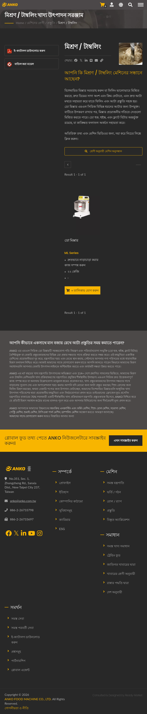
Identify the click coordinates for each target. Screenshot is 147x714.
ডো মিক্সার (71, 240)
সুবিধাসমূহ (65, 510)
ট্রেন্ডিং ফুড (113, 555)
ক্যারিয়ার (64, 519)
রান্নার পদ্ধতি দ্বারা (118, 583)
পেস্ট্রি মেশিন (16, 412)
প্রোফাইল (65, 483)
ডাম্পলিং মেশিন (70, 412)
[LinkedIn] (86, 60)
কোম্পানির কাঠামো (71, 501)
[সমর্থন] (111, 4)
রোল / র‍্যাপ (114, 501)
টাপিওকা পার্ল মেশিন (49, 412)
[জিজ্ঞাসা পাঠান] (102, 4)
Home (20, 23)
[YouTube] (31, 533)
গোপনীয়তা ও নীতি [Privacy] (17, 708)
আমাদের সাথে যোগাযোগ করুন (26, 416)
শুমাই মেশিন (30, 412)
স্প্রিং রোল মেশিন (100, 408)
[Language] (121, 5)
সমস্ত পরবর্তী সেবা (22, 627)
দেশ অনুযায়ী (114, 592)
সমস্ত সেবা (17, 618)
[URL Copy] (101, 60)
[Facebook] (75, 60)
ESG (62, 529)
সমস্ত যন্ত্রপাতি (115, 483)
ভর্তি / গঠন (114, 492)
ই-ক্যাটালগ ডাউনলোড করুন (26, 51)
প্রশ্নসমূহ (16, 651)
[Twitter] (81, 60)
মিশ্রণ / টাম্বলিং (67, 23)
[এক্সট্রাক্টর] (68, 164)
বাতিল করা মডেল (20, 64)
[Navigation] (140, 4)
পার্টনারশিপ (18, 660)
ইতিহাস (64, 492)
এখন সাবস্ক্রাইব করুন (125, 440)
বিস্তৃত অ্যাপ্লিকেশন (118, 519)
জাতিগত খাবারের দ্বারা (121, 564)
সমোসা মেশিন (117, 408)
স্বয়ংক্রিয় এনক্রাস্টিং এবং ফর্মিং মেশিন (70, 408)
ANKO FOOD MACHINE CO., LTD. (28, 699)
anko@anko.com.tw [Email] (23, 501)
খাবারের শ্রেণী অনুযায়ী (121, 573)
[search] (130, 5)
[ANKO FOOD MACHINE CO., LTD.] (26, 468)
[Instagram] (39, 533)
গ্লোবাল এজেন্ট (20, 670)
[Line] (91, 60)
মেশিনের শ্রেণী (35, 23)
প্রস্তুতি (51, 23)
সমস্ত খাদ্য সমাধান (118, 546)
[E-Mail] (96, 60)
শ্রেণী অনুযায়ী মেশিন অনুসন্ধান (103, 151)
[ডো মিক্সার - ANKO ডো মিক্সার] (83, 211)
